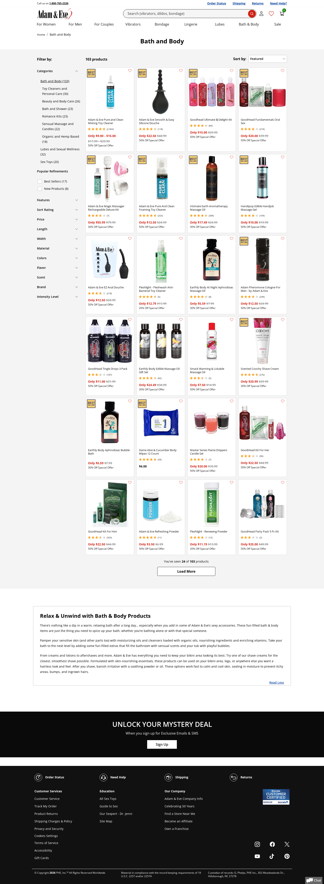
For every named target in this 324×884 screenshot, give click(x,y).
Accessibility (43, 850)
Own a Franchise (177, 829)
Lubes (220, 24)
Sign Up (162, 744)
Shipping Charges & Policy (53, 821)
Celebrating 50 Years (179, 806)
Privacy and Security (48, 829)
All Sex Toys (108, 799)
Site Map (106, 821)
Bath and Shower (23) (57, 109)
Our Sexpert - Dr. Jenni (116, 814)
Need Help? (278, 3)
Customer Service (47, 799)
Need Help (113, 777)
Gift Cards (41, 858)
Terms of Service (46, 843)
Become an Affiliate (179, 821)
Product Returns (46, 814)
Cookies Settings (46, 836)
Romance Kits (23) (55, 116)
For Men (75, 24)
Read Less (276, 682)
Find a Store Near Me (180, 814)
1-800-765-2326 (58, 3)
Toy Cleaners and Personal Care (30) (55, 91)
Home (41, 35)
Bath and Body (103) (54, 81)
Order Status (216, 3)
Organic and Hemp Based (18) (60, 139)
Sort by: (239, 58)
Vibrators (133, 24)
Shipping (239, 3)
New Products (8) (56, 189)
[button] (186, 571)
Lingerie (190, 24)
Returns (258, 3)
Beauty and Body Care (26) (61, 101)
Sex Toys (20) (49, 162)
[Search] (190, 13)
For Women (46, 24)
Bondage (162, 24)
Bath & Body (249, 24)
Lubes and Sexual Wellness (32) (60, 151)
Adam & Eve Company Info (184, 799)
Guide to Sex (109, 806)
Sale (277, 24)
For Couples (104, 24)
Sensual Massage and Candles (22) (58, 126)
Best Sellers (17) (55, 181)
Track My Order (45, 806)
